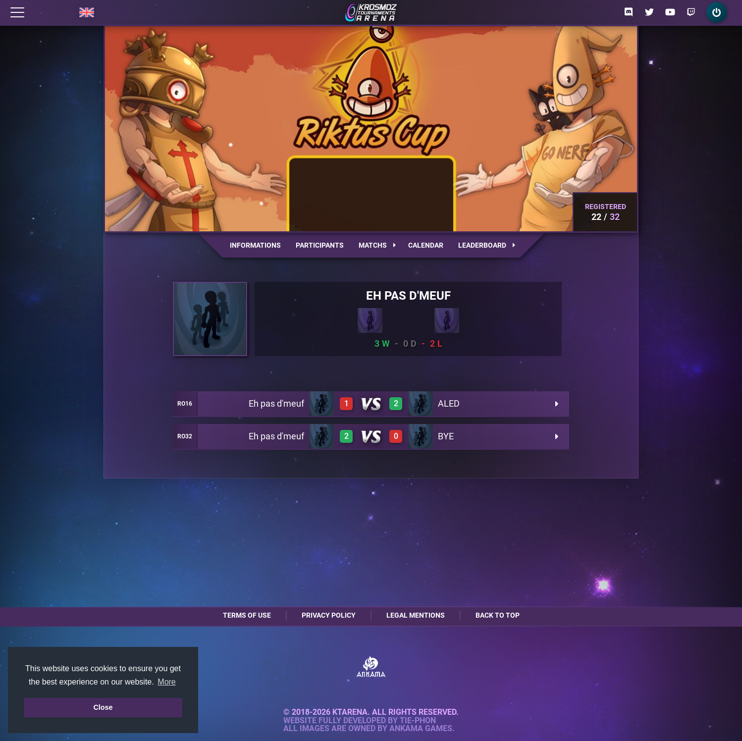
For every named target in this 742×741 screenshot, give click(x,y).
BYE (446, 436)
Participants (320, 245)
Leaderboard (486, 245)
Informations (255, 245)
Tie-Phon (418, 721)
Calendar (425, 245)
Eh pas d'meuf (276, 403)
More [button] (166, 682)
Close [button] (102, 707)
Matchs (377, 245)
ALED (449, 403)
